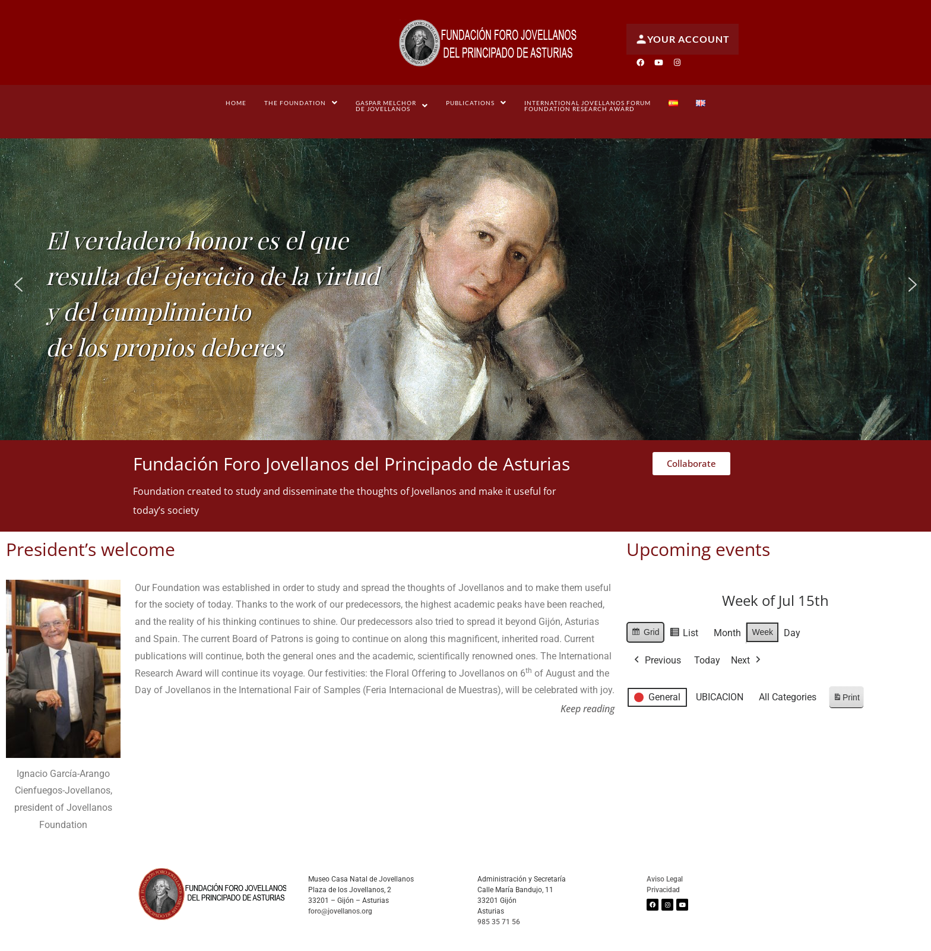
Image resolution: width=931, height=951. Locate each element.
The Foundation (301, 103)
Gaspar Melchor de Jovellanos (392, 105)
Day (792, 633)
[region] (465, 284)
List (684, 634)
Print (846, 699)
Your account (682, 39)
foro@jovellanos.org (340, 911)
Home (236, 102)
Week (763, 632)
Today (707, 659)
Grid (645, 634)
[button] (301, 103)
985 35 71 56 (498, 922)
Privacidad (663, 890)
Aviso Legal (665, 879)
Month (728, 633)
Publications (476, 103)
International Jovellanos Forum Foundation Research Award (587, 105)
